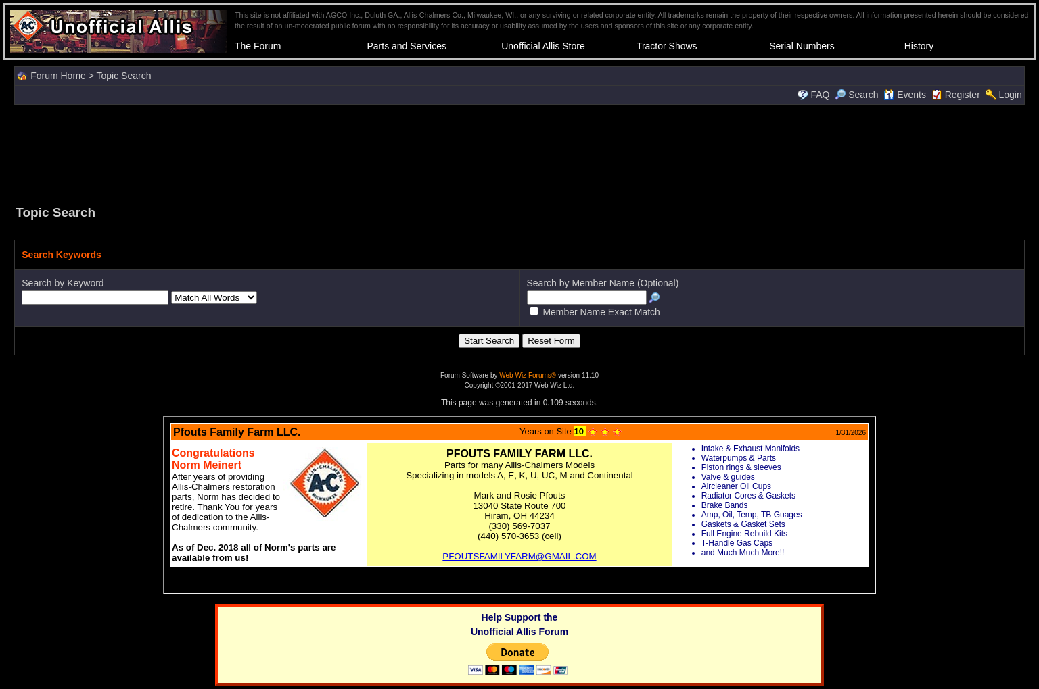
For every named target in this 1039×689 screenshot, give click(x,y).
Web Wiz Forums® (527, 375)
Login (1009, 94)
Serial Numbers (801, 46)
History (919, 46)
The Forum (258, 46)
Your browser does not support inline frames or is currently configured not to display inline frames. (519, 505)
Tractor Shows (667, 46)
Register (962, 94)
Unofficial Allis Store (542, 46)
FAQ (819, 94)
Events (904, 94)
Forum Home (58, 75)
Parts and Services (406, 46)
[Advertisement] (519, 153)
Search (856, 94)
